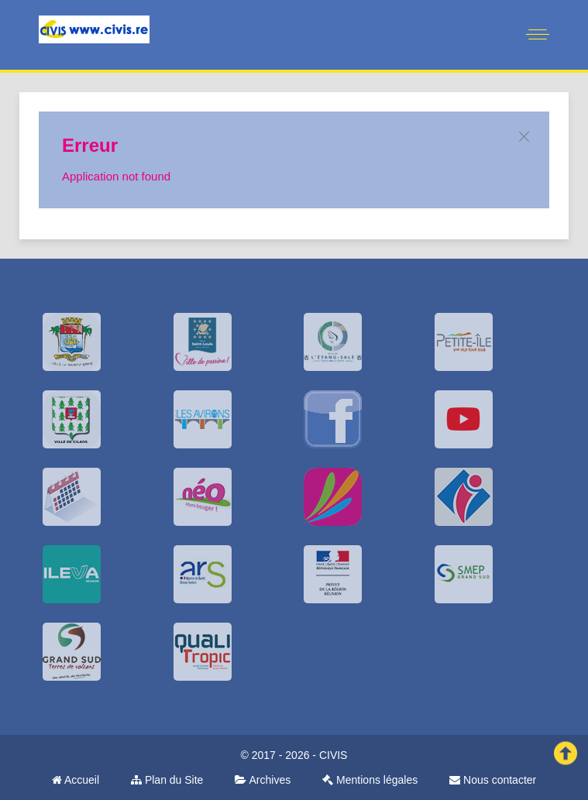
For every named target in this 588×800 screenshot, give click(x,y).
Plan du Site (167, 780)
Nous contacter (492, 780)
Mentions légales (370, 780)
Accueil (75, 780)
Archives (263, 780)
